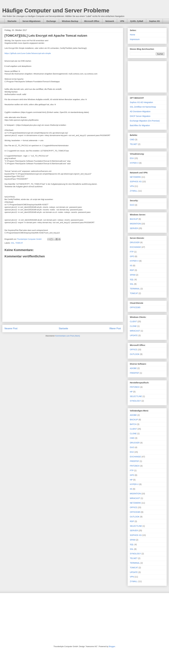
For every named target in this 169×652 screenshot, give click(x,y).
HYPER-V (134, 163)
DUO (132, 205)
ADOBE (133, 368)
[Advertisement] (147, 76)
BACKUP (134, 219)
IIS (131, 265)
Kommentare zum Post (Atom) (67, 336)
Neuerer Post (11, 328)
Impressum (135, 39)
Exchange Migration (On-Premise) (145, 121)
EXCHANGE (135, 247)
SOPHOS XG (136, 181)
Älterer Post (115, 328)
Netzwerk (109, 21)
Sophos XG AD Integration (141, 102)
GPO (132, 256)
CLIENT (133, 321)
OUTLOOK (134, 354)
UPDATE (134, 335)
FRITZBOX (135, 387)
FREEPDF (134, 373)
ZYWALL (134, 191)
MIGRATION (135, 224)
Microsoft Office (91, 21)
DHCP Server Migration (140, 116)
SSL (13, 243)
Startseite (11, 21)
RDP (132, 270)
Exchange (51, 21)
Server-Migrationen (32, 21)
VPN (122, 21)
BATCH (133, 424)
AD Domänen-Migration (140, 111)
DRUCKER (135, 242)
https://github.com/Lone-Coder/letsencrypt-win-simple (28, 53)
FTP (132, 252)
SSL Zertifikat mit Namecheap (143, 107)
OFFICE (133, 349)
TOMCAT (19, 243)
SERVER (134, 228)
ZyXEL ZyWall (136, 21)
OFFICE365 (135, 307)
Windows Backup (70, 21)
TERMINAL (135, 289)
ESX (132, 158)
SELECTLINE (136, 396)
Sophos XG (154, 21)
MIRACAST (135, 331)
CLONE (133, 326)
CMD (132, 139)
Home (132, 35)
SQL (132, 279)
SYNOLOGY (135, 401)
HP (131, 392)
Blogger (112, 646)
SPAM (132, 275)
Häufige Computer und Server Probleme (55, 10)
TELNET (133, 144)
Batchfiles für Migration (140, 125)
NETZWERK (135, 177)
